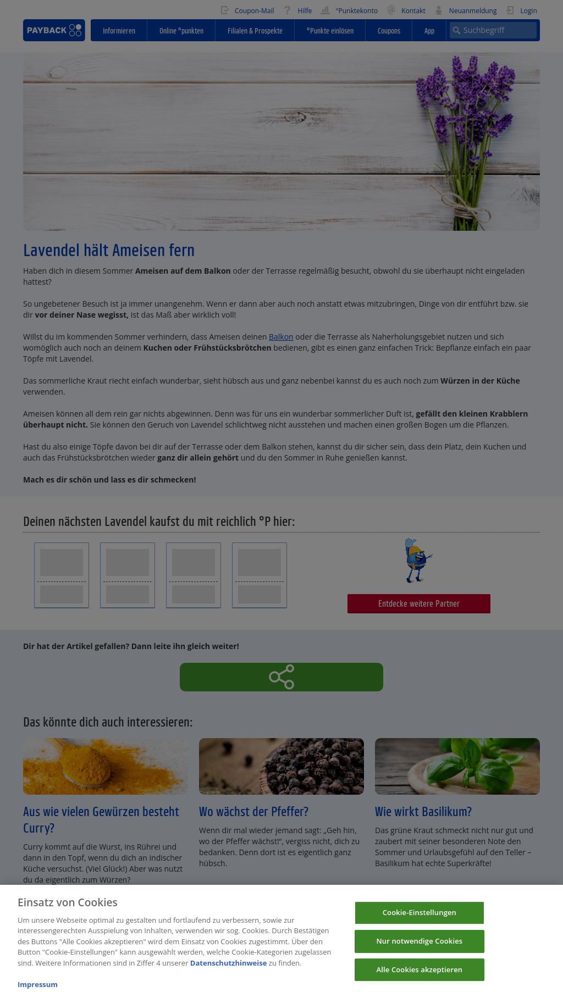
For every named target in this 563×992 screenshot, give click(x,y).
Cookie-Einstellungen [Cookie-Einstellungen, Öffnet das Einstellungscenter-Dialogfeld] (419, 919)
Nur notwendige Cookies (419, 947)
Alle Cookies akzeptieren (420, 976)
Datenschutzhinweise (228, 969)
